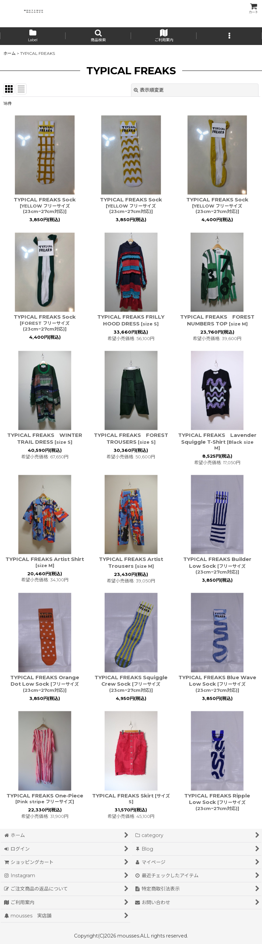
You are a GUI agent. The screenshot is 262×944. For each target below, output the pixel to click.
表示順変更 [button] (149, 90)
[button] (98, 36)
